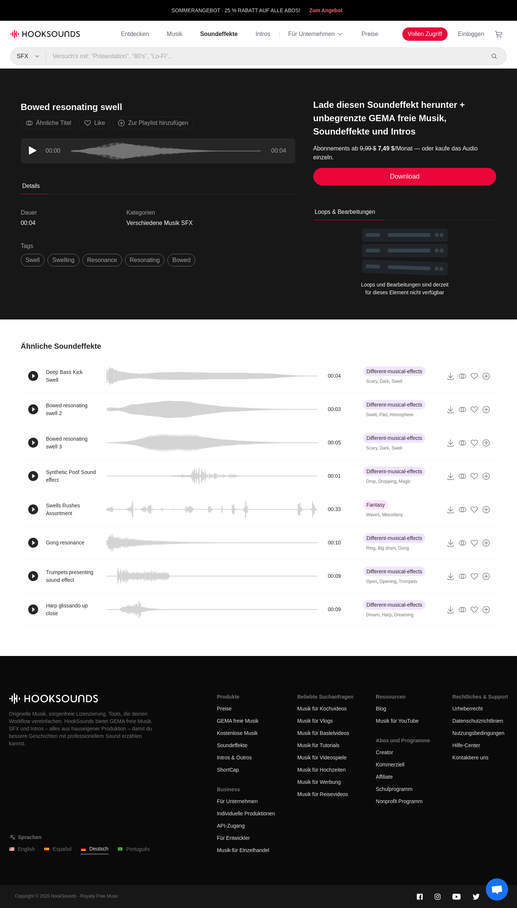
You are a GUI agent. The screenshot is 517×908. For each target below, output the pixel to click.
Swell (397, 381)
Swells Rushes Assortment (63, 509)
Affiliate (384, 777)
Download (405, 176)
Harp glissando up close (67, 609)
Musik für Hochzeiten (321, 770)
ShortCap (228, 770)
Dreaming (403, 614)
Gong (403, 548)
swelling (63, 260)
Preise (369, 34)
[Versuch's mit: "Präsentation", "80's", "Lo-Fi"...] (265, 56)
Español (58, 849)
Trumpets (408, 581)
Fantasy (375, 505)
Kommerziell (390, 765)
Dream (372, 614)
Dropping (387, 481)
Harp (387, 614)
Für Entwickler (233, 838)
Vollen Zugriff (425, 34)
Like (94, 123)
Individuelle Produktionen (246, 813)
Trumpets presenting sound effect (70, 576)
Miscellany (392, 514)
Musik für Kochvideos (322, 709)
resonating (145, 260)
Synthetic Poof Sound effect (71, 476)
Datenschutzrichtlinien (477, 721)
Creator (384, 752)
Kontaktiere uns (470, 757)
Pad (383, 414)
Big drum (387, 548)
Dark (384, 381)
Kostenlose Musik (237, 733)
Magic (405, 481)
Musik (174, 34)
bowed (181, 260)
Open (371, 581)
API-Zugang (231, 826)
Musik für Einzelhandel (243, 850)
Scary (371, 381)
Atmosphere (401, 414)
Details (31, 186)
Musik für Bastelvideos (323, 733)
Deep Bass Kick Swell (64, 376)
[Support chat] (497, 889)
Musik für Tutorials (318, 745)
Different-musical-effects (394, 371)
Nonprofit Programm (399, 801)
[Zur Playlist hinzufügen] (486, 376)
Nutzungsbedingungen (478, 733)
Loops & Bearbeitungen (345, 212)
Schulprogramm (394, 789)
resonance (102, 260)
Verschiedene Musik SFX (159, 223)
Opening (388, 581)
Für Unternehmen (316, 34)
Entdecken (135, 34)
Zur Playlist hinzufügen (153, 123)
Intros (262, 34)
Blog (381, 709)
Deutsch (94, 849)
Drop (371, 481)
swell (33, 260)
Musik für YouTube (397, 721)
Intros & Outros (234, 757)
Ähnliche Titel (48, 123)
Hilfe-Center (466, 745)
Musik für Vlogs (315, 721)
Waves (372, 514)
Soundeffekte (219, 34)
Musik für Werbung (319, 782)
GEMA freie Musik (237, 721)
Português (133, 849)
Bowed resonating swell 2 (67, 409)
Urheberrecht (467, 709)
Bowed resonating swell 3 (67, 443)
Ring (370, 548)
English (22, 849)
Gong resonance (65, 543)
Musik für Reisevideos (322, 794)
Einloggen (471, 34)
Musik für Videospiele (322, 757)
